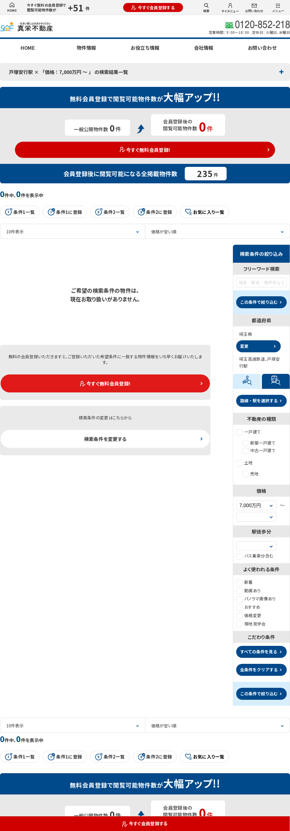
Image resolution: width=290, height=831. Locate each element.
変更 (244, 346)
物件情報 (86, 47)
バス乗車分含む (254, 556)
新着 (244, 582)
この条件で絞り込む (259, 302)
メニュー (278, 8)
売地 (250, 474)
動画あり (248, 590)
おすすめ (248, 607)
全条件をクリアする (259, 670)
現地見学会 (251, 624)
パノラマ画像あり (256, 599)
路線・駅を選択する (259, 401)
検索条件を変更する (105, 438)
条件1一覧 (20, 211)
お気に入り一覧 (204, 212)
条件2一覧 (110, 211)
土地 (244, 463)
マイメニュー (230, 8)
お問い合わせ (254, 8)
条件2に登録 (155, 211)
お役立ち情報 (145, 47)
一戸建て (248, 432)
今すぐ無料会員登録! (145, 149)
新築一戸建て (259, 443)
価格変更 (248, 615)
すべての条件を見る (258, 652)
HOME (12, 7)
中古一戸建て (259, 450)
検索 (206, 8)
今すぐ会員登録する (153, 7)
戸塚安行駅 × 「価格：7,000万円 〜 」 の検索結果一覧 (68, 71)
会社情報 (203, 47)
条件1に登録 (65, 211)
